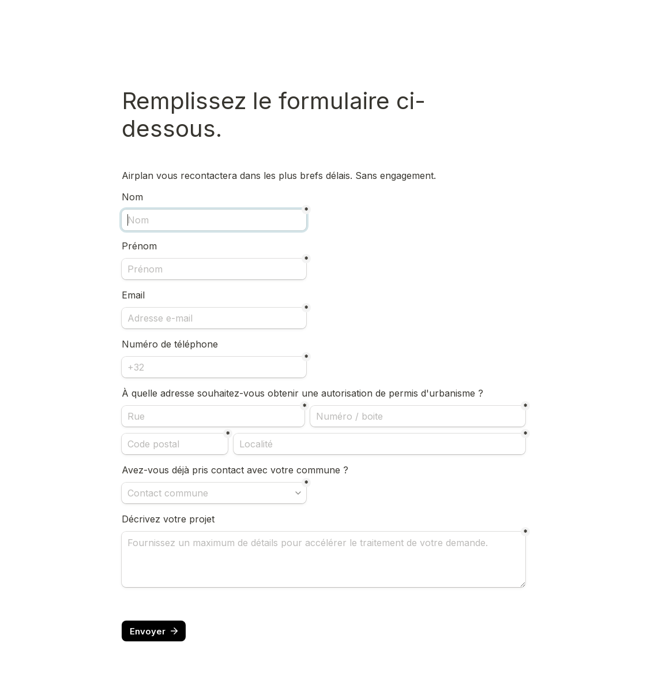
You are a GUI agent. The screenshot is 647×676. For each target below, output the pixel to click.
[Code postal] (175, 444)
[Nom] (214, 220)
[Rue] (213, 416)
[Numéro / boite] (417, 416)
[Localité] (379, 444)
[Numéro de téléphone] (214, 367)
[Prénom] (214, 269)
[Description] (323, 559)
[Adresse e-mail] (214, 318)
